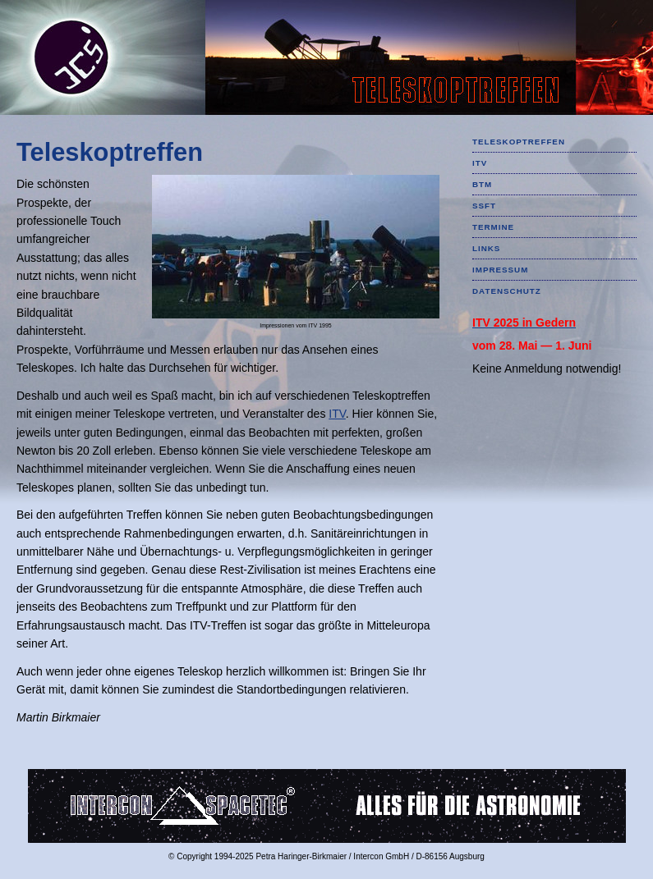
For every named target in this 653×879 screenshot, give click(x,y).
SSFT (484, 205)
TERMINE (493, 226)
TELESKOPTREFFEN (518, 141)
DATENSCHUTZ (506, 290)
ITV (337, 413)
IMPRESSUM (500, 269)
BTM (482, 184)
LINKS (486, 248)
